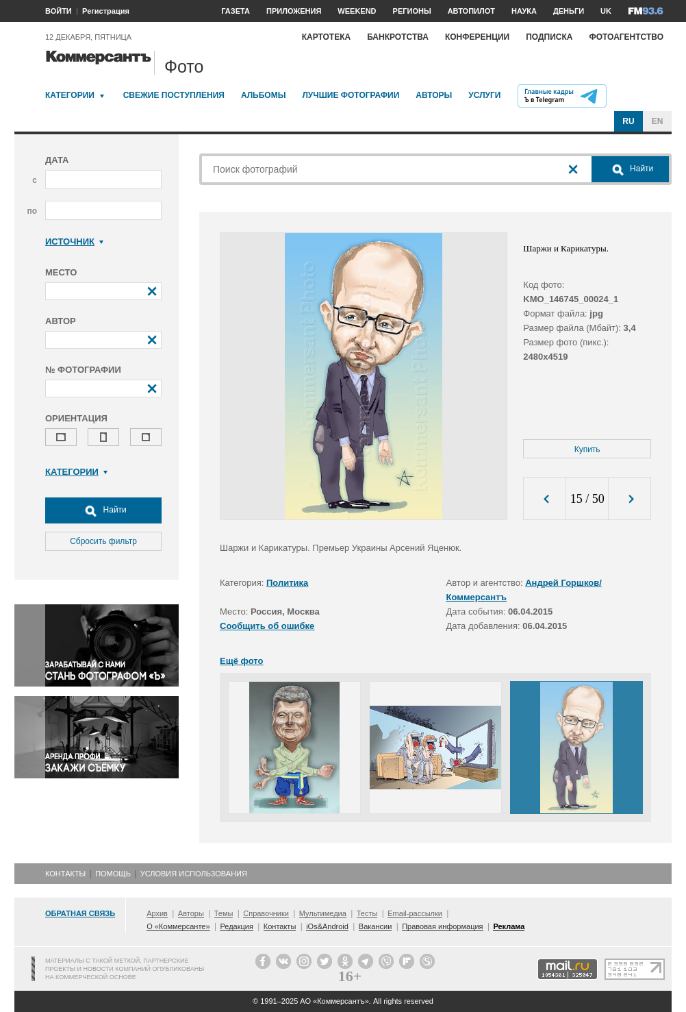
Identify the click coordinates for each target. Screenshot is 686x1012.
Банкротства (398, 37)
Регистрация (105, 11)
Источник (74, 241)
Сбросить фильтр (103, 541)
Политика (287, 583)
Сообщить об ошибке (267, 626)
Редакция (236, 926)
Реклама (508, 926)
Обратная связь (80, 913)
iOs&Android (327, 926)
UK (605, 11)
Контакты (65, 873)
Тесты (367, 913)
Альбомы (263, 95)
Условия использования (193, 873)
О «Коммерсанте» (178, 926)
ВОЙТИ (58, 11)
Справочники (266, 913)
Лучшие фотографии (350, 95)
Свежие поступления (174, 95)
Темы (223, 913)
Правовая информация (442, 926)
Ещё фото (241, 661)
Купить (587, 449)
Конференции (477, 37)
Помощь (113, 873)
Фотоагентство (626, 37)
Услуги (484, 95)
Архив (157, 913)
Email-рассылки (415, 913)
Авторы (434, 95)
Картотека (326, 37)
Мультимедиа (322, 913)
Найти (103, 510)
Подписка (549, 37)
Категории (69, 95)
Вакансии (375, 926)
